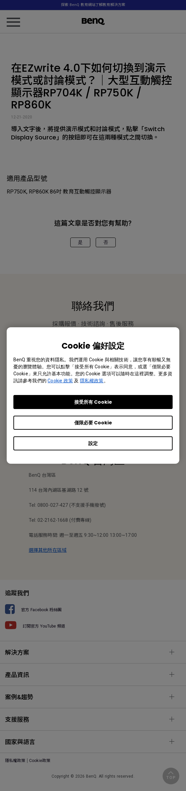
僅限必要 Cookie (93, 422)
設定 (93, 443)
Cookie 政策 (60, 380)
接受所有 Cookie (93, 402)
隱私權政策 (92, 380)
